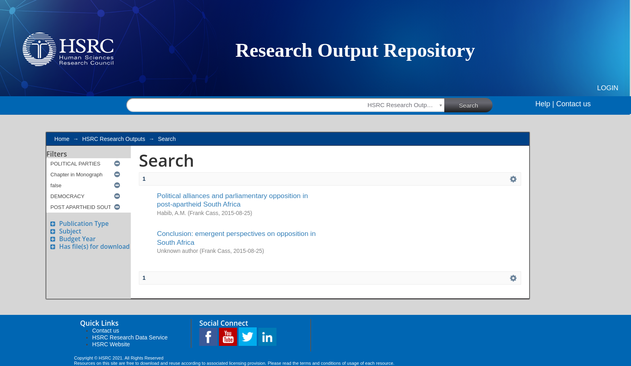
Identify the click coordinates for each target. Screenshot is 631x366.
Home (61, 139)
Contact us (573, 104)
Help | (544, 104)
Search (476, 105)
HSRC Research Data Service (130, 337)
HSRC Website (111, 344)
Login (608, 88)
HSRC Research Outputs (113, 139)
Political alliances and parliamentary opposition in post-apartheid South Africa (232, 200)
